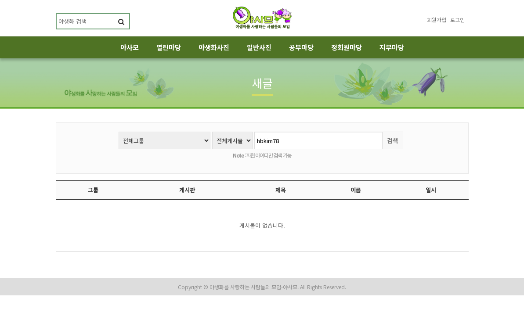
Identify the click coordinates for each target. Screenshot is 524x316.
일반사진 (259, 47)
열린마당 (168, 47)
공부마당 (301, 47)
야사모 (129, 47)
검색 (392, 140)
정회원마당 (346, 47)
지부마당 (391, 47)
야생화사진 (214, 47)
